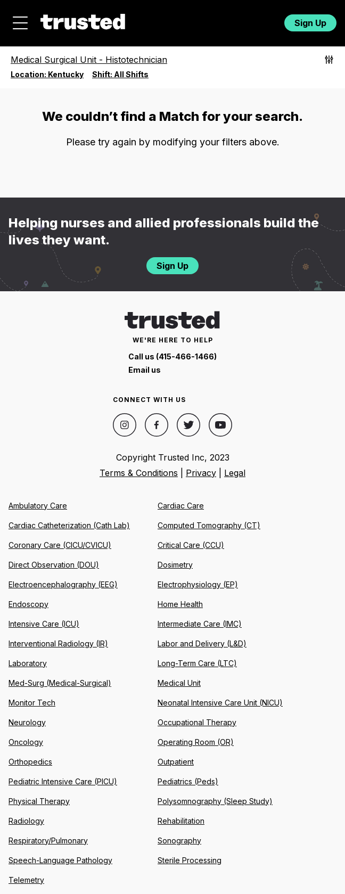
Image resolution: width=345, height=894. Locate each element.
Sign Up (310, 23)
